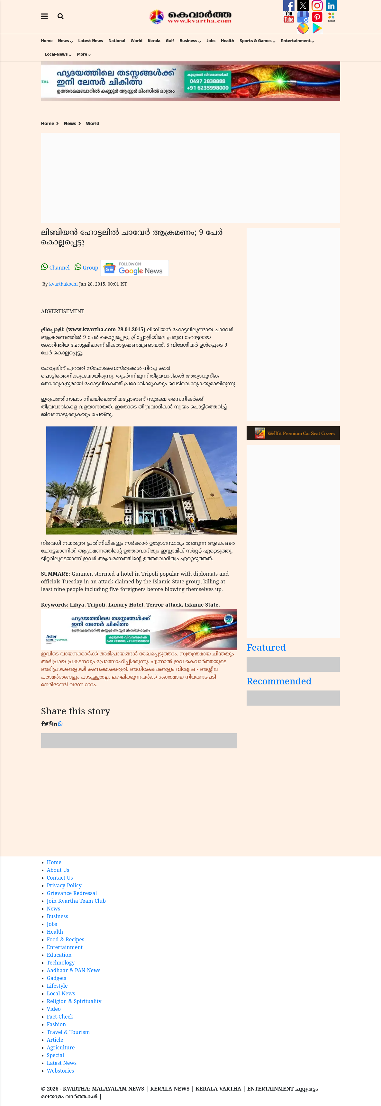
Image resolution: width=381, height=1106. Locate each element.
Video (54, 1009)
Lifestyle (57, 986)
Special (55, 1056)
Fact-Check (60, 1017)
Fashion (56, 1025)
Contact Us (60, 878)
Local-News (56, 54)
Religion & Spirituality (74, 1002)
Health (227, 41)
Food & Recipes (66, 940)
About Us (58, 870)
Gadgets (56, 978)
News (63, 41)
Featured (266, 648)
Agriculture (61, 1048)
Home (47, 41)
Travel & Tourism (68, 1032)
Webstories (60, 1071)
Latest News (90, 41)
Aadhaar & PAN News (74, 971)
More (82, 54)
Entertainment (296, 41)
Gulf (170, 41)
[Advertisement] (190, 178)
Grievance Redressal (72, 894)
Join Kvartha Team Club (76, 901)
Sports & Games (256, 41)
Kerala (154, 41)
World (136, 41)
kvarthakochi (63, 284)
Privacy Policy (64, 886)
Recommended (279, 682)
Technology (61, 963)
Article (55, 1040)
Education (59, 955)
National (116, 41)
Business (188, 41)
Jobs (210, 41)
